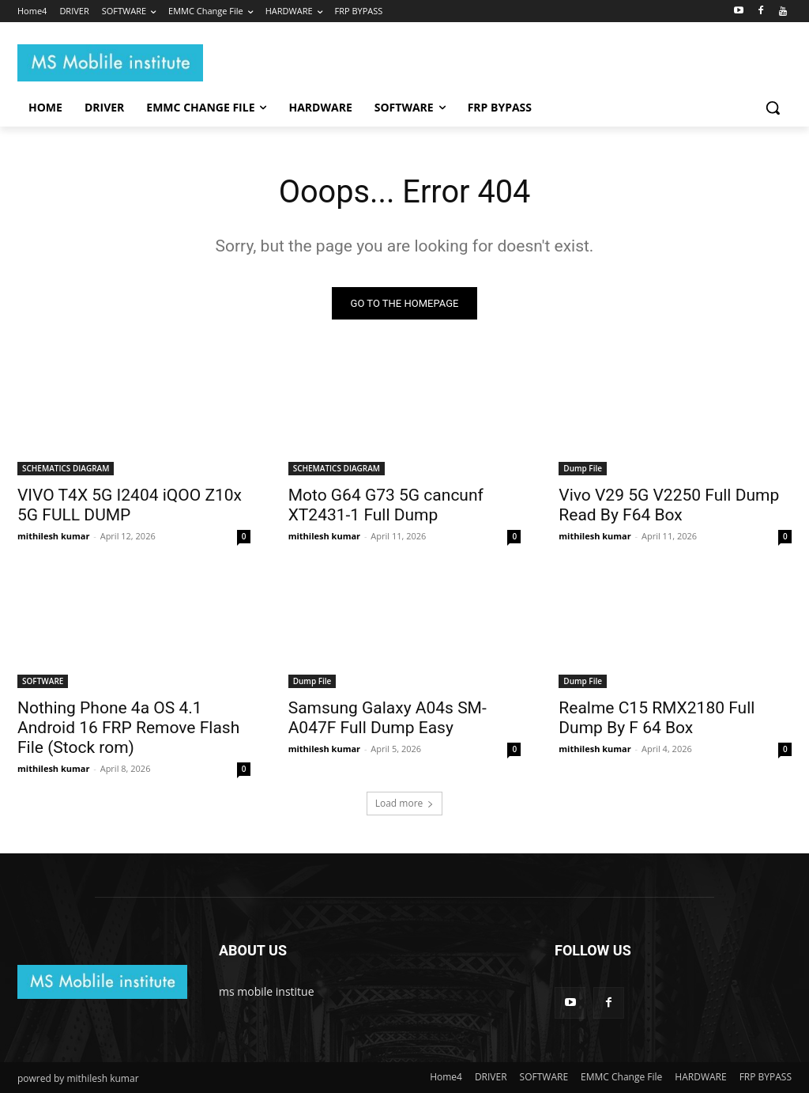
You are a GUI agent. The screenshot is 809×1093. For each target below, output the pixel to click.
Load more (405, 804)
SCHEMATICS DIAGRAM (65, 468)
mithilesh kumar (53, 536)
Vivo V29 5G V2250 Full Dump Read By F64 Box (669, 505)
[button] (773, 108)
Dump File (582, 468)
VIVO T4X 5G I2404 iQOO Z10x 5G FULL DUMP (129, 505)
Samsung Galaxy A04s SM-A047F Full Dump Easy (387, 718)
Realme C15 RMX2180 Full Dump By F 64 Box (656, 718)
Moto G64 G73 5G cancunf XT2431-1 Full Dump (386, 505)
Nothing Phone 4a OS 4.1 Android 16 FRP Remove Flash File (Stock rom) (128, 728)
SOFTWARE (42, 681)
